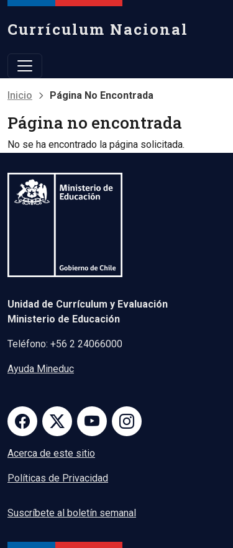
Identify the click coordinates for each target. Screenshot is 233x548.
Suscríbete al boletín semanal (71, 513)
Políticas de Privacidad (57, 478)
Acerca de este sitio (51, 453)
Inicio (19, 95)
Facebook (22, 421)
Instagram (127, 421)
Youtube (92, 421)
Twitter (57, 421)
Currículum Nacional (97, 29)
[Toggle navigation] (24, 65)
